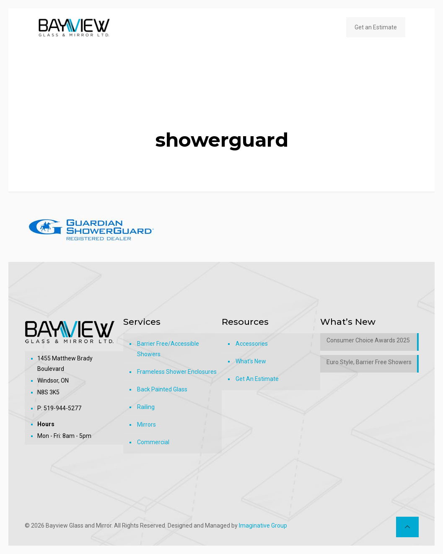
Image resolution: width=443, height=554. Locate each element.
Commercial (153, 442)
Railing (146, 407)
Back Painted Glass (162, 389)
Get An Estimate (257, 378)
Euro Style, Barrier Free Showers (369, 362)
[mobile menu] (322, 27)
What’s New (251, 361)
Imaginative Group (263, 525)
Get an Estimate (376, 27)
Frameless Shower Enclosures (177, 371)
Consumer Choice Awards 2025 (368, 340)
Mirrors (146, 424)
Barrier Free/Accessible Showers (168, 348)
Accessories (252, 343)
